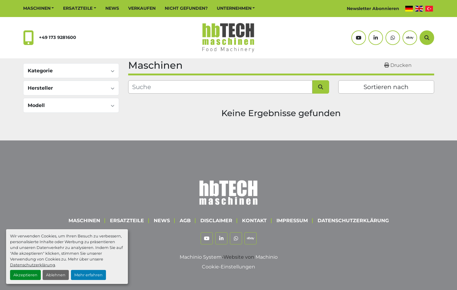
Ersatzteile (78, 8)
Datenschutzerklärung (32, 265)
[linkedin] (375, 37)
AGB (185, 220)
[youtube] (358, 37)
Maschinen (37, 8)
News (112, 8)
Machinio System (201, 257)
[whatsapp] (392, 37)
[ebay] (410, 37)
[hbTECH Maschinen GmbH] (228, 191)
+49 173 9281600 (57, 37)
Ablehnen (55, 275)
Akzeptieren (25, 275)
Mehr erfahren (88, 275)
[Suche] (427, 37)
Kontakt (254, 220)
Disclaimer (216, 220)
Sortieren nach (386, 87)
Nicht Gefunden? (186, 8)
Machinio (266, 257)
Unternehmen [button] (234, 8)
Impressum (292, 220)
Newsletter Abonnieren (373, 8)
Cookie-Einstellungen (228, 267)
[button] (38, 8)
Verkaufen (142, 8)
